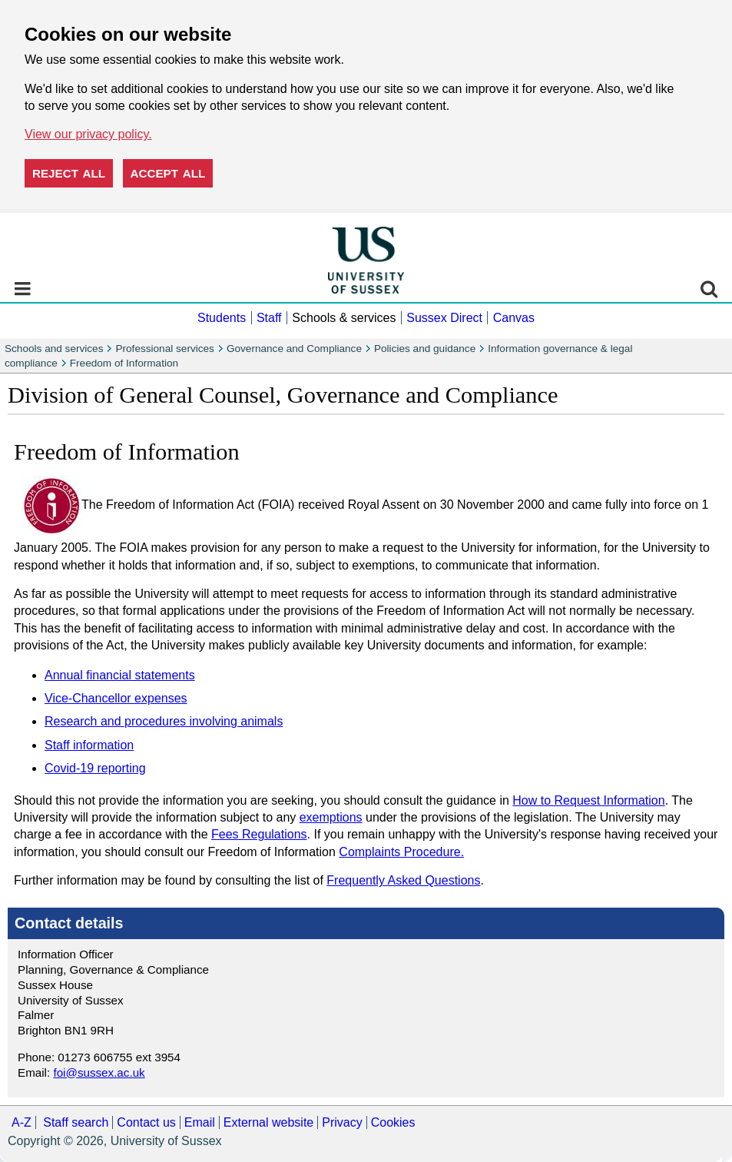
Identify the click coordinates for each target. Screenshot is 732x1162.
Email (199, 1122)
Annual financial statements (120, 675)
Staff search (75, 1122)
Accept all (168, 173)
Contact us (146, 1122)
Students (221, 317)
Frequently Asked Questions (403, 880)
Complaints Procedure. (401, 851)
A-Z (21, 1122)
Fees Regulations (259, 834)
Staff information (89, 745)
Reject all (68, 173)
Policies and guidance (424, 348)
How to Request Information (588, 800)
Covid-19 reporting (95, 768)
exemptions (331, 817)
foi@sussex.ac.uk (98, 1072)
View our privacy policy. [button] (88, 134)
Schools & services (344, 317)
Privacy (342, 1122)
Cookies (393, 1122)
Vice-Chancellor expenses (116, 698)
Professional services (164, 348)
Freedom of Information (124, 363)
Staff (269, 317)
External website (268, 1122)
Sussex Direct (444, 317)
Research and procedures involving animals (164, 721)
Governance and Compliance (294, 348)
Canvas (514, 317)
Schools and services (54, 348)
